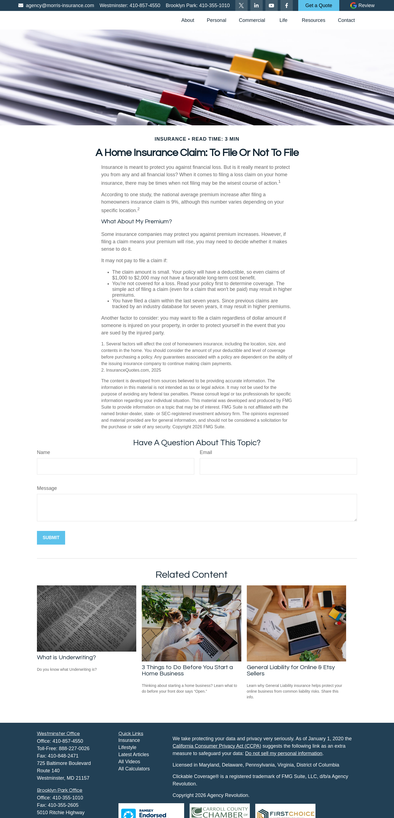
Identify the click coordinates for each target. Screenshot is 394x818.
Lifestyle (127, 747)
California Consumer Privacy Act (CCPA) (217, 746)
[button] (187, 20)
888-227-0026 (74, 748)
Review (366, 5)
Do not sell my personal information (283, 753)
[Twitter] (241, 5)
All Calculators (134, 768)
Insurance (129, 740)
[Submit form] (51, 538)
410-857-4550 (144, 5)
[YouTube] (271, 5)
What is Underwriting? (66, 657)
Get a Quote (318, 5)
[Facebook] (286, 5)
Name (43, 452)
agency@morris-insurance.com (56, 5)
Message (47, 488)
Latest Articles (133, 754)
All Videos (129, 761)
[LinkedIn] (256, 5)
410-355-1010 (214, 5)
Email (206, 452)
